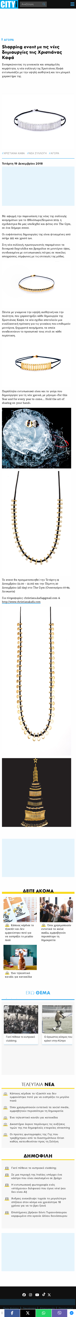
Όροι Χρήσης (11, 1308)
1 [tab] (5, 997)
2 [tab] (10, 997)
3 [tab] (15, 997)
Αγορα (9, 40)
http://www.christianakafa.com (21, 602)
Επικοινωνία (47, 1308)
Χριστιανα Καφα (14, 153)
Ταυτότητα (29, 1308)
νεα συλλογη (38, 153)
